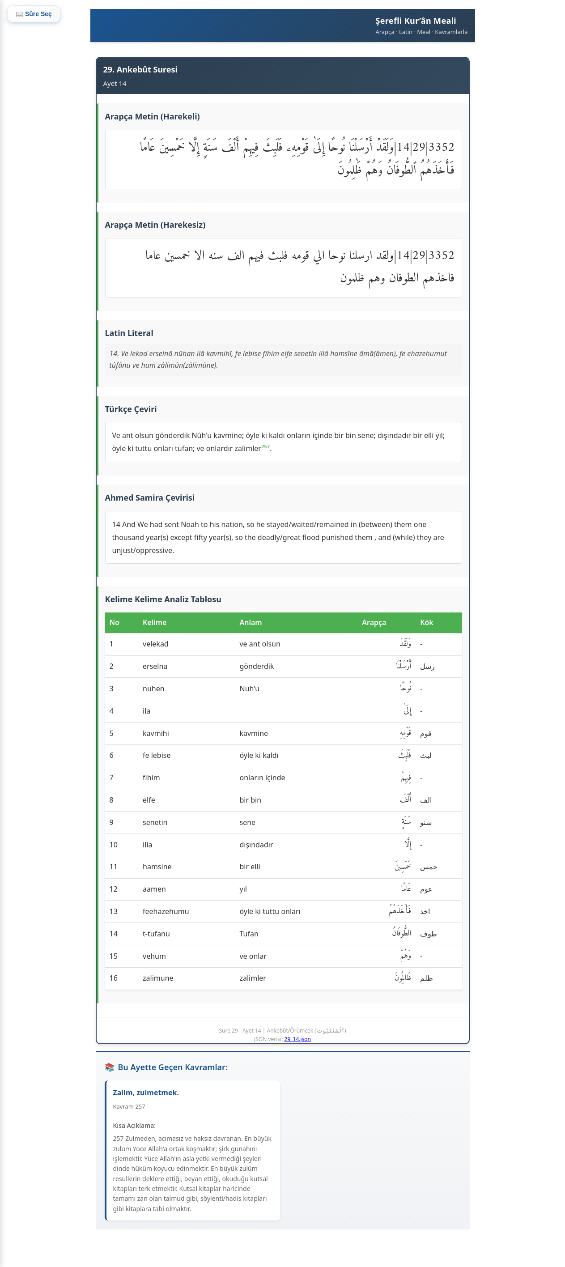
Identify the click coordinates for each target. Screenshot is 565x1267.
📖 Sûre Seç (34, 13)
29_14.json (298, 1039)
